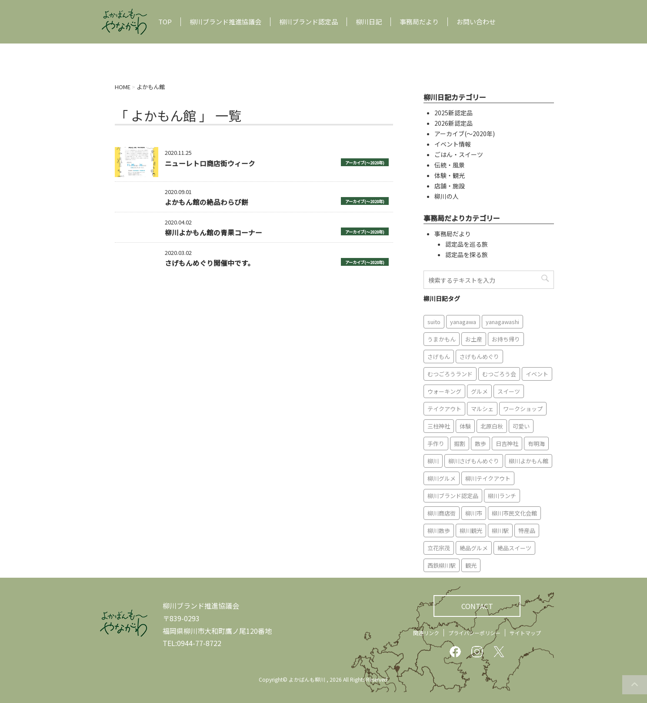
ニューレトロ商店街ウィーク (210, 163)
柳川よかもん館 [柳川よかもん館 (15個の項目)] (528, 461)
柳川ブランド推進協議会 (225, 21)
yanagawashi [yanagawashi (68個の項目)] (502, 322)
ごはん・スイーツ (458, 154)
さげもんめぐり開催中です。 (209, 263)
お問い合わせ (476, 21)
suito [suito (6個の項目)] (433, 322)
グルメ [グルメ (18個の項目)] (479, 391)
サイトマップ (525, 632)
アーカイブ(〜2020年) (364, 163)
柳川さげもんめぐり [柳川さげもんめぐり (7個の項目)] (473, 461)
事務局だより (419, 21)
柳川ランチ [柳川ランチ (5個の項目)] (502, 496)
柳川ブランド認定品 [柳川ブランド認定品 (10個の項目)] (452, 496)
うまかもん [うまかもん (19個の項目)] (441, 339)
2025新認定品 (453, 112)
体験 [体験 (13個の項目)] (465, 426)
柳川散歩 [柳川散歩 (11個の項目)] (438, 530)
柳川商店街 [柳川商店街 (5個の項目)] (441, 513)
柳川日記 (369, 21)
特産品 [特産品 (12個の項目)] (526, 530)
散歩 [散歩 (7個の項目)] (480, 443)
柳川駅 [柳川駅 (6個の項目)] (500, 530)
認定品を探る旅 (466, 254)
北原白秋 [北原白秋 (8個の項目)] (491, 426)
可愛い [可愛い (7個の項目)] (521, 426)
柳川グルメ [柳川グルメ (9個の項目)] (441, 478)
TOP (165, 21)
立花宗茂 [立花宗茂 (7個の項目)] (438, 548)
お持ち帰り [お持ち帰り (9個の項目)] (506, 339)
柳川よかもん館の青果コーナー (213, 232)
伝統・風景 (449, 165)
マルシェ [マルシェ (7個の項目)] (482, 409)
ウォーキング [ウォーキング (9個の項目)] (444, 391)
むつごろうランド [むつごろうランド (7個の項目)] (450, 374)
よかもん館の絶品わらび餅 (206, 202)
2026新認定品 (453, 123)
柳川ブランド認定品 (308, 21)
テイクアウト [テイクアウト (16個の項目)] (444, 409)
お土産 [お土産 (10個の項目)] (473, 339)
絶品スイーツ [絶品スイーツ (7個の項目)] (514, 548)
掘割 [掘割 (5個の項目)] (459, 443)
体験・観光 (449, 175)
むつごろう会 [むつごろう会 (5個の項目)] (499, 374)
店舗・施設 (449, 185)
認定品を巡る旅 (466, 244)
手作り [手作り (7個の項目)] (435, 443)
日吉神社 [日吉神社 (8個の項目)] (507, 443)
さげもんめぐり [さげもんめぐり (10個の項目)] (479, 356)
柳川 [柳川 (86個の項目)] (433, 461)
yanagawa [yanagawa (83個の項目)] (463, 322)
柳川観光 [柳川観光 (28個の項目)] (471, 530)
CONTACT (477, 606)
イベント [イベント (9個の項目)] (537, 374)
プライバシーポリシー (474, 632)
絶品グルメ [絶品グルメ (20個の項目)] (474, 548)
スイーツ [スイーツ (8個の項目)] (508, 391)
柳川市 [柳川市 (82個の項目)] (473, 513)
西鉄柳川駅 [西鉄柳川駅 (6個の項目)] (441, 565)
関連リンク (426, 632)
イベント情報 (452, 144)
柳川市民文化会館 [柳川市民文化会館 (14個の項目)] (514, 513)
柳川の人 (446, 196)
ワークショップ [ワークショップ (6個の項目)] (523, 409)
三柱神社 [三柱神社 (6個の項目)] (438, 426)
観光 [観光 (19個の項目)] (471, 565)
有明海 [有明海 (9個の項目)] (536, 443)
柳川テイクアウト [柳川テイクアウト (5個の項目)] (487, 478)
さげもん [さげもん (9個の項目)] (438, 356)
